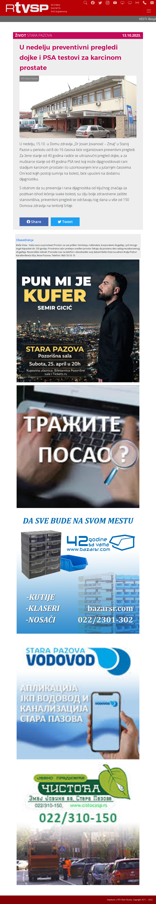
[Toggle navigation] (149, 10)
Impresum (111, 899)
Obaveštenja (24, 240)
